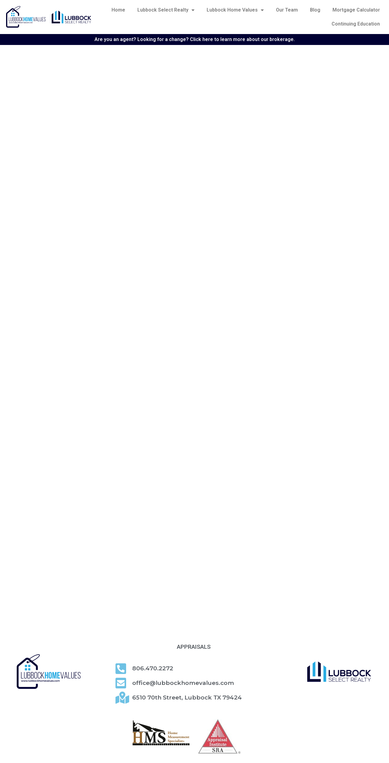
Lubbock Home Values (235, 10)
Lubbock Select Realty (165, 10)
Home (118, 10)
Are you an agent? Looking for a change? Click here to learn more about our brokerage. (195, 39)
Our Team (287, 10)
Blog (315, 10)
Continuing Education (356, 24)
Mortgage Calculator (356, 10)
